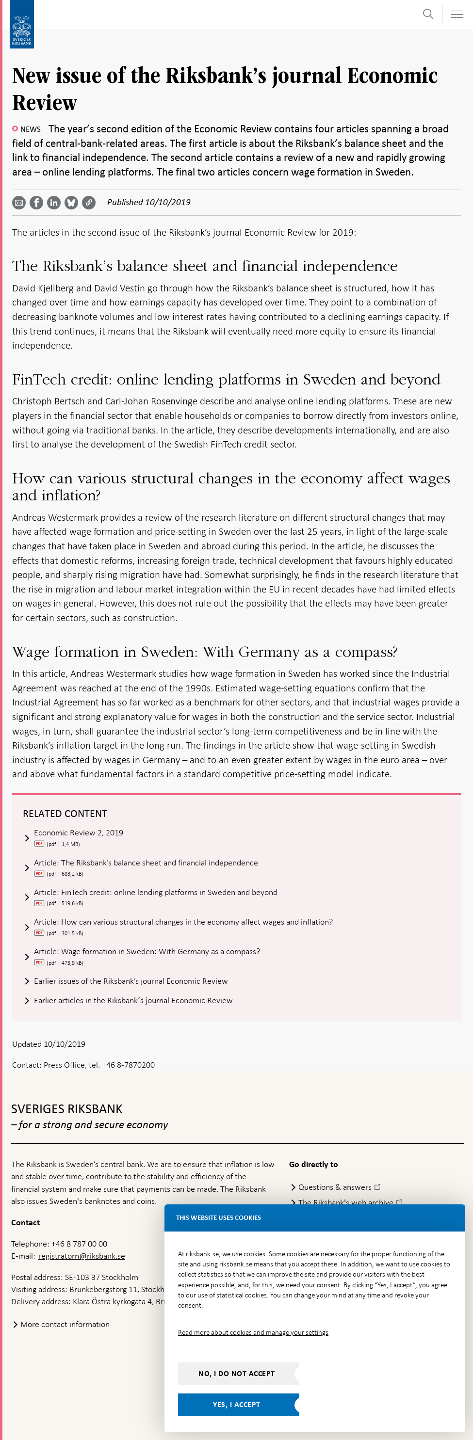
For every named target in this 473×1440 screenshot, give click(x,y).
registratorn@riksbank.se (81, 1255)
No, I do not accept (236, 1373)
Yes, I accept (237, 1404)
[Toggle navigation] (456, 14)
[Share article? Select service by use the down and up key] (55, 202)
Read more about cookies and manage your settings (253, 1332)
